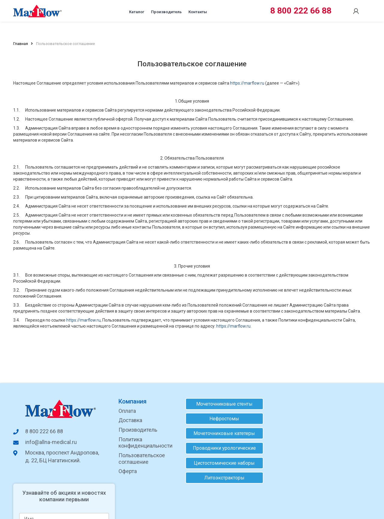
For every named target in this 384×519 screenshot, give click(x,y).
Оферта (127, 471)
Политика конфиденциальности (145, 442)
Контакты (211, 11)
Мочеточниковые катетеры (222, 433)
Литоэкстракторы (222, 478)
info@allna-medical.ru (45, 442)
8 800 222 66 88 (301, 11)
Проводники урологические (222, 448)
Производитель (165, 11)
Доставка (129, 420)
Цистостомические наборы (222, 463)
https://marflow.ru (247, 83)
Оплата (126, 411)
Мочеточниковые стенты (222, 404)
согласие (326, 462)
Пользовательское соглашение (141, 458)
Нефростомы (222, 419)
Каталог (121, 11)
